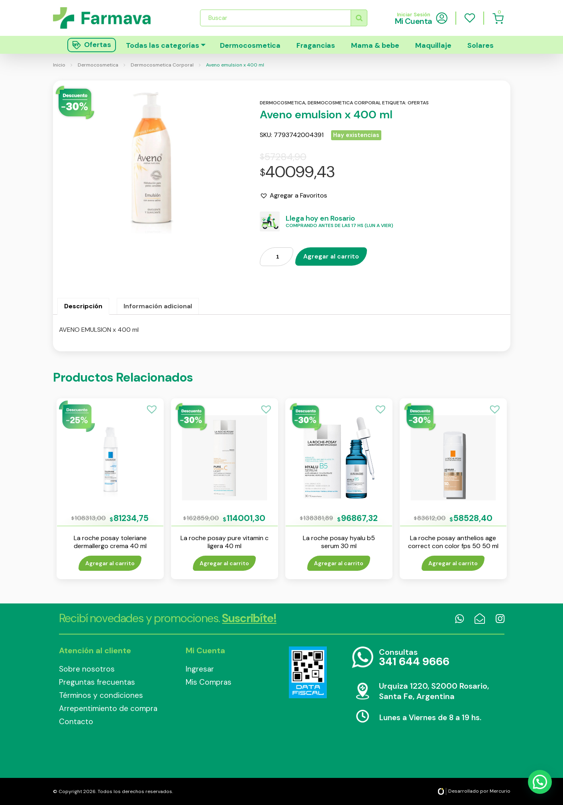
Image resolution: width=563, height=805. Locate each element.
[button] (293, 196)
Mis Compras (208, 682)
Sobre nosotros (87, 669)
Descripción (83, 306)
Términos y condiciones (101, 695)
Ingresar (200, 669)
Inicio (59, 65)
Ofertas (418, 103)
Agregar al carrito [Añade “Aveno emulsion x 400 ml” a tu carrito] (331, 256)
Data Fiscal (308, 672)
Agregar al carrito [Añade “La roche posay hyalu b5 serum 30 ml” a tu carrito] (338, 563)
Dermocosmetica (250, 45)
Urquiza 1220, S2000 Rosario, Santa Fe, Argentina (434, 691)
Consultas (414, 658)
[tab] (83, 306)
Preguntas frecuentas (97, 682)
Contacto (76, 722)
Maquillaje (433, 45)
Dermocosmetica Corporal (162, 65)
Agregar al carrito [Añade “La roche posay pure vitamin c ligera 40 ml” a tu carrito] (224, 563)
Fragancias (315, 45)
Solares (480, 45)
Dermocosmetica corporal (344, 103)
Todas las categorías (162, 45)
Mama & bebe (375, 45)
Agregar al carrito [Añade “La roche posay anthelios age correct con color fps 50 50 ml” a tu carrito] (453, 563)
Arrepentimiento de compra (108, 708)
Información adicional (158, 306)
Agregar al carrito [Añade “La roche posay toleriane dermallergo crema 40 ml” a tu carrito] (110, 563)
